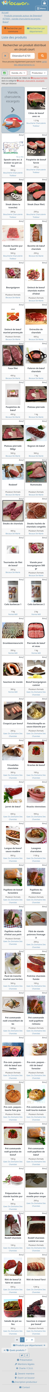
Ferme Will (12, 614)
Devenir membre (24, 1373)
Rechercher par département (36, 30)
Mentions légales (24, 1364)
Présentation (24, 1359)
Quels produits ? (14, 1350)
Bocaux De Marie (36, 256)
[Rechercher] (42, 56)
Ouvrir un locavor (24, 1377)
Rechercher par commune (13, 30)
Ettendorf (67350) (39, 78)
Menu (41, 8)
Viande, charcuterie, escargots (30, 80)
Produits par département (29, 1345)
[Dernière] (32, 1339)
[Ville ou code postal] (22, 56)
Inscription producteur (24, 1382)
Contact (24, 1387)
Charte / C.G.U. (24, 1368)
